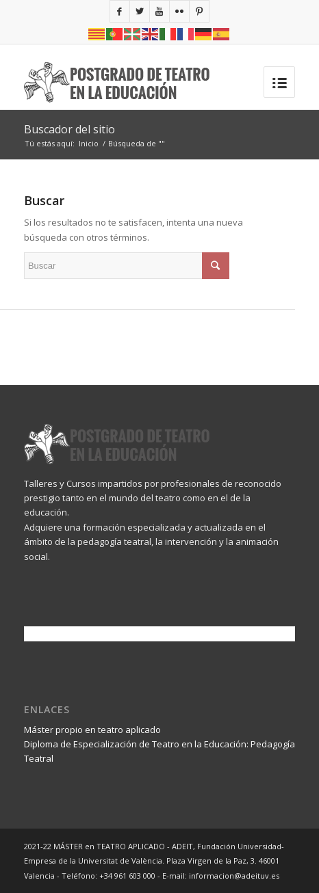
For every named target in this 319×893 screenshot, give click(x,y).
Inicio (89, 143)
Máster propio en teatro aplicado (92, 729)
